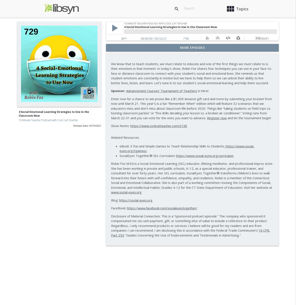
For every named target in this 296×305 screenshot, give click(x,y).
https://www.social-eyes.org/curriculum (205, 156)
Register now (217, 118)
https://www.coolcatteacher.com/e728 (158, 126)
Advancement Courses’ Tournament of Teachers (161, 91)
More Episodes (192, 48)
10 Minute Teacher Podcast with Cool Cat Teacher (48, 120)
